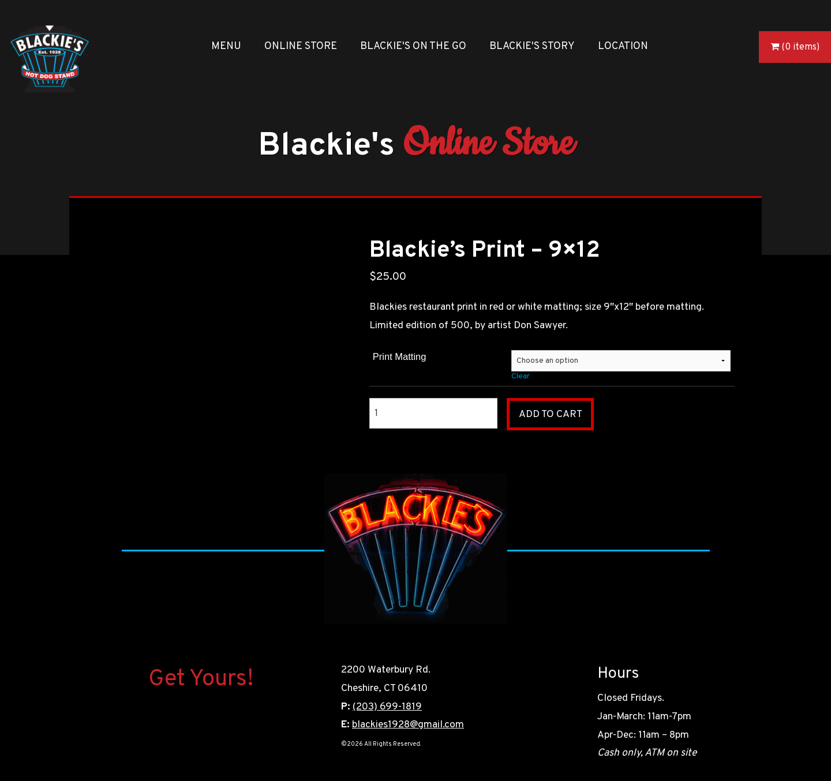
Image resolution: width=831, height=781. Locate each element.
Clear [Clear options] (520, 376)
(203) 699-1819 (387, 707)
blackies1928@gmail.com (408, 724)
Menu (226, 46)
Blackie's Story (532, 46)
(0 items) (800, 47)
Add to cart (550, 414)
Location (623, 46)
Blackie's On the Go (413, 46)
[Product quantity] (433, 413)
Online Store (300, 46)
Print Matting (399, 356)
